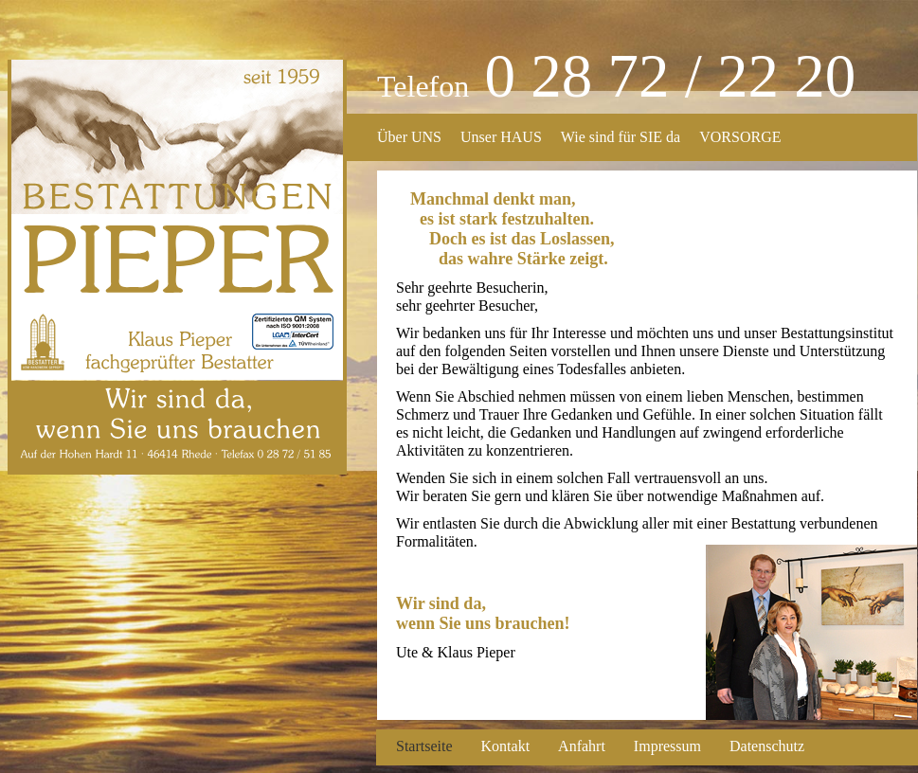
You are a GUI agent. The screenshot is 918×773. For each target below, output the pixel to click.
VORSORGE (740, 137)
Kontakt (506, 746)
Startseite (424, 746)
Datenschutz (766, 746)
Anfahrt (581, 746)
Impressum (667, 746)
